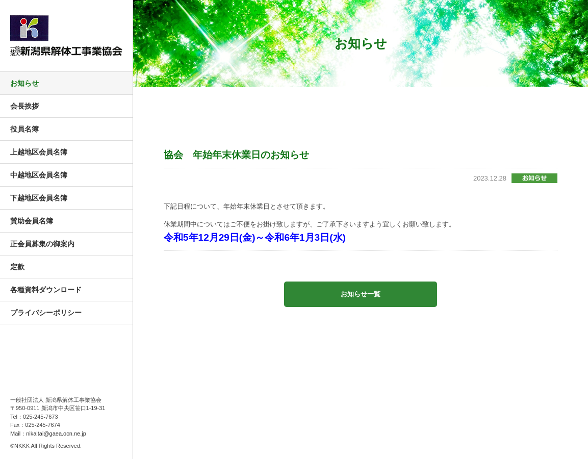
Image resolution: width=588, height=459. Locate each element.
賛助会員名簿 (31, 221)
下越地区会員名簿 (38, 198)
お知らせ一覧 (360, 294)
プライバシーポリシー (46, 313)
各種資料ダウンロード (46, 290)
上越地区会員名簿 (38, 152)
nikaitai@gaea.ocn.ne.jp (56, 433)
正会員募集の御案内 (42, 244)
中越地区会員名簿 (38, 175)
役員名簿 (24, 129)
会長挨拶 (24, 106)
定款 (17, 267)
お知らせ (24, 83)
